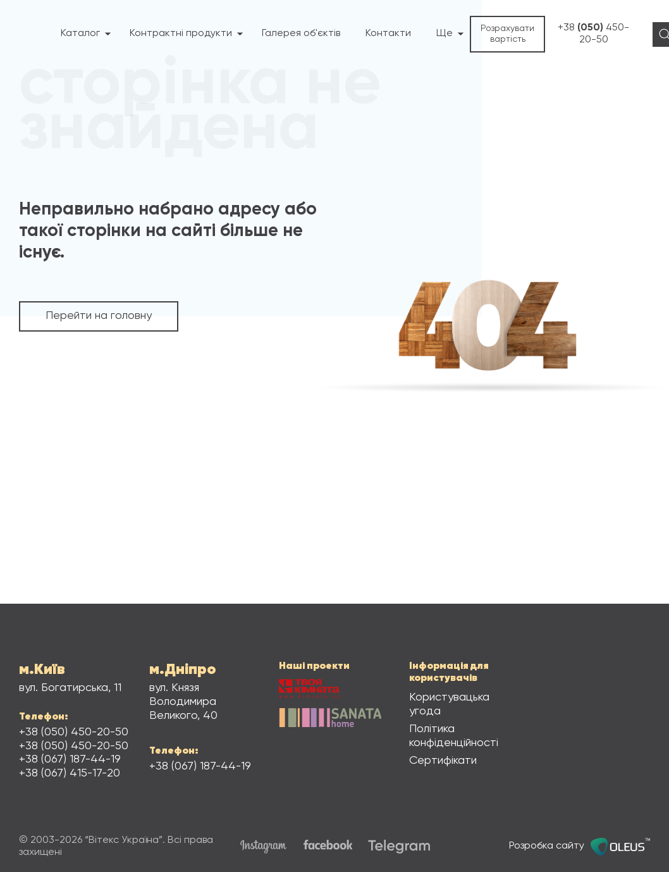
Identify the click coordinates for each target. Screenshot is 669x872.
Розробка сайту (579, 847)
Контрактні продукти (186, 33)
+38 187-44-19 (70, 759)
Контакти (388, 33)
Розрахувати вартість (507, 34)
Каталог (86, 33)
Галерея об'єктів (301, 33)
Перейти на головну (99, 315)
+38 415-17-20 (69, 773)
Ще (450, 33)
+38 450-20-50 (593, 34)
